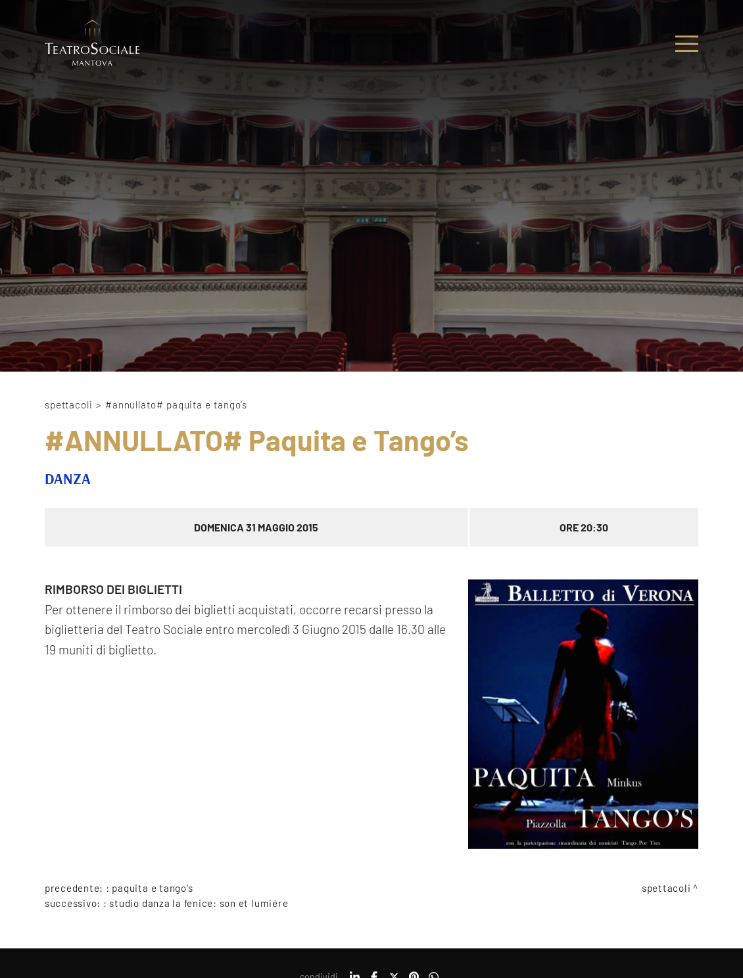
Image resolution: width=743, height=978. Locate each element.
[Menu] (686, 44)
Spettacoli (69, 404)
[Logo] (92, 44)
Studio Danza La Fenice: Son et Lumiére (198, 903)
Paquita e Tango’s (152, 888)
